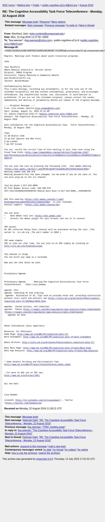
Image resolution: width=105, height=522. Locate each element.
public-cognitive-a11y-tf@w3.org (59, 5)
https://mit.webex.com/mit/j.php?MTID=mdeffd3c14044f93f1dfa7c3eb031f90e (34, 200)
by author (83, 449)
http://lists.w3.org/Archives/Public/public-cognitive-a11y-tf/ (58, 342)
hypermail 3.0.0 (44, 459)
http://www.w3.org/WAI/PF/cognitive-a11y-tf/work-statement (57, 337)
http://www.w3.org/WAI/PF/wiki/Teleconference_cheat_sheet (37, 364)
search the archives (49, 453)
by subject (70, 449)
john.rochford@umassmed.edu (47, 33)
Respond (45, 22)
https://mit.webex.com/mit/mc (42, 204)
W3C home (8, 5)
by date (47, 449)
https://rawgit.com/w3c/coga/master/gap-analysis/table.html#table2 (61, 309)
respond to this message (33, 446)
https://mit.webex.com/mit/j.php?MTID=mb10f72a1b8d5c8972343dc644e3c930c (47, 169)
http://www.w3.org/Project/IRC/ (22, 375)
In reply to (72, 25)
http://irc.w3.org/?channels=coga (23, 246)
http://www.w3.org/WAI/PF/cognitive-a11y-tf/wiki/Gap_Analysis (62, 350)
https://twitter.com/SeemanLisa (23, 403)
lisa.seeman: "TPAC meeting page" (46, 427)
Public (36, 5)
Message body (30, 22)
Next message (35, 25)
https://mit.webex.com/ (48, 216)
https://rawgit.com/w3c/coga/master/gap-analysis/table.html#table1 (44, 312)
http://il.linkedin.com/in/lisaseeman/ (38, 400)
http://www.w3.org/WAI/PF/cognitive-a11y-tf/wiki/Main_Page (57, 348)
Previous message (55, 25)
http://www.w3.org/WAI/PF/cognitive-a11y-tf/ (42, 334)
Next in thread (86, 25)
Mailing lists (23, 5)
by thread (58, 449)
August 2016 (86, 5)
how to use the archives (24, 453)
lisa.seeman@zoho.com (38, 40)
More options (59, 22)
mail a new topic (57, 446)
